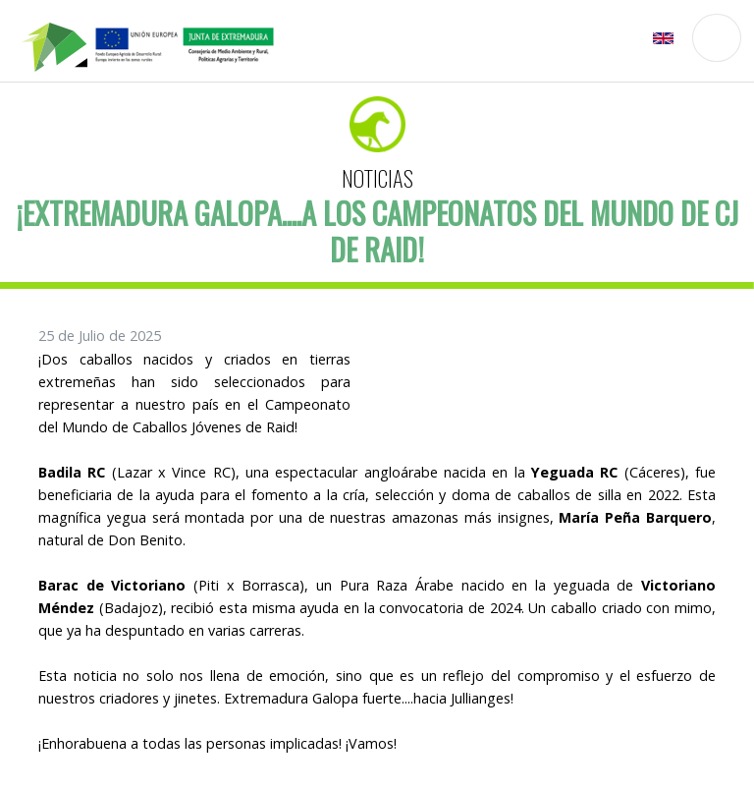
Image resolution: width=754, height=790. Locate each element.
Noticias (377, 178)
